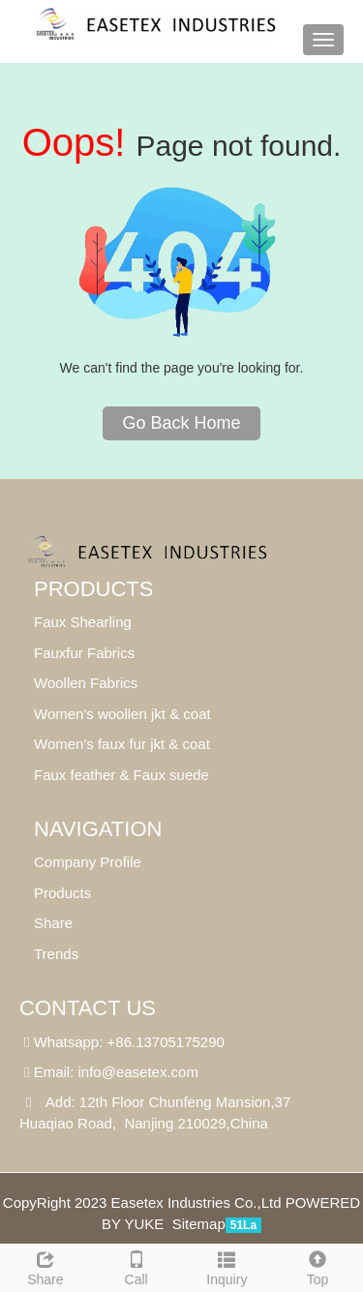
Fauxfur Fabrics (84, 653)
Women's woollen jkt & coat (122, 714)
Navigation (98, 829)
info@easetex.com (138, 1072)
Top (317, 1266)
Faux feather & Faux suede (121, 774)
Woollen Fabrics (85, 683)
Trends (56, 954)
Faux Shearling (83, 622)
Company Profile (87, 862)
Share (45, 1266)
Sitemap (199, 1224)
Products (93, 589)
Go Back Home (181, 423)
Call (136, 1266)
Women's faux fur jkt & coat (122, 744)
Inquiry (227, 1266)
